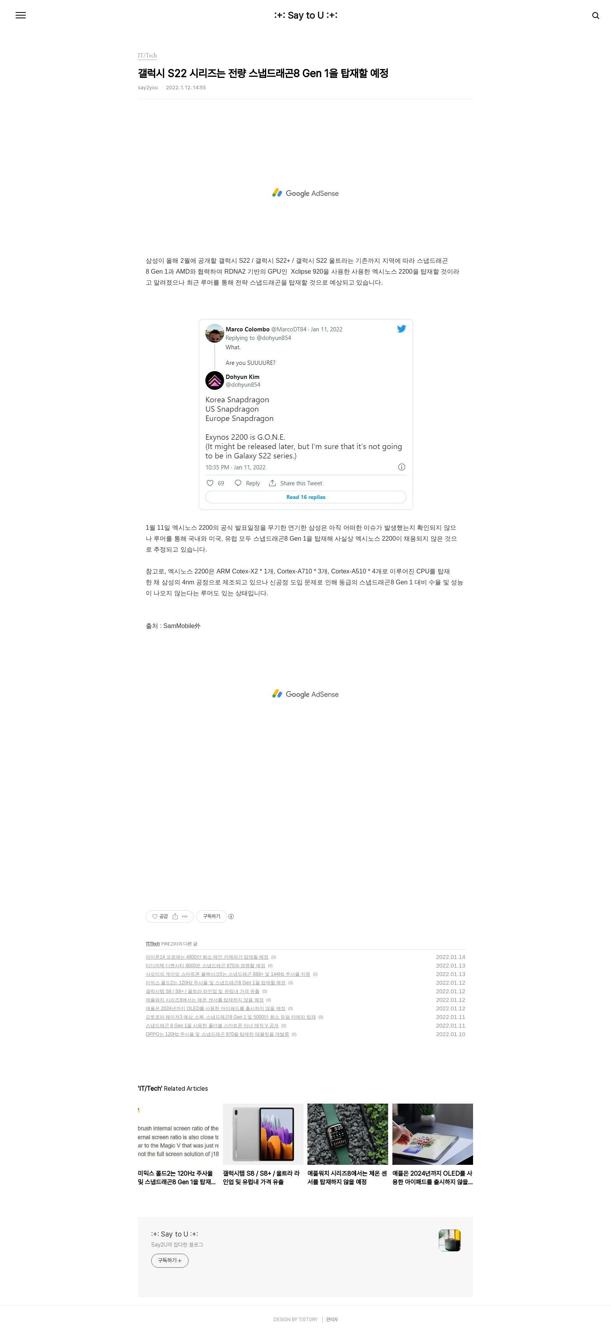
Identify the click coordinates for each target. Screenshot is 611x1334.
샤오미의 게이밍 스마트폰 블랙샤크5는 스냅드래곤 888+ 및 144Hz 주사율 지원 (228, 974)
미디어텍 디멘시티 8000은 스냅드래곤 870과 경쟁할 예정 (205, 965)
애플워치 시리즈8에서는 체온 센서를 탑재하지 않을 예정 (205, 1000)
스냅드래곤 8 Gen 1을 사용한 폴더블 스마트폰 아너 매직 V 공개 (212, 1025)
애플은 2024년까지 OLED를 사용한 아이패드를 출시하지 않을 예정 (216, 1008)
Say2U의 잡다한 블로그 (177, 1245)
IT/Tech (152, 944)
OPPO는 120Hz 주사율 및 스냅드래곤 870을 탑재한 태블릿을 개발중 (217, 1034)
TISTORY (308, 1319)
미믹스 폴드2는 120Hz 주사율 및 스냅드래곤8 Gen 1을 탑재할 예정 (216, 982)
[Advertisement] (305, 193)
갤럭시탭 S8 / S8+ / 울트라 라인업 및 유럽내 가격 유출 (203, 991)
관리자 (332, 1319)
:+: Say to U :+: (305, 15)
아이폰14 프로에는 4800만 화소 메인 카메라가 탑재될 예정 (207, 957)
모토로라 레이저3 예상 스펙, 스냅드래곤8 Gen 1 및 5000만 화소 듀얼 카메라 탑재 (231, 1017)
